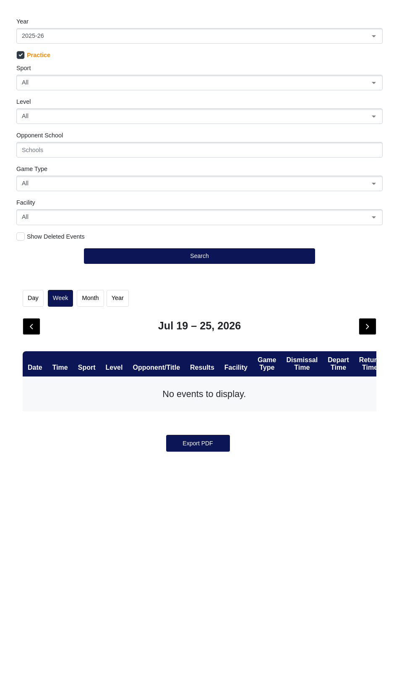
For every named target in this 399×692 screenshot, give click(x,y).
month (90, 298)
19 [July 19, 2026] (49, 504)
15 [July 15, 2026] (199, 456)
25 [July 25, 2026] (350, 504)
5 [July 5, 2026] (49, 408)
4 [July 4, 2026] (350, 361)
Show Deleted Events (50, 236)
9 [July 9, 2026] (249, 408)
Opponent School (39, 135)
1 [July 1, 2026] (199, 361)
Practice (33, 55)
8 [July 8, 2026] (199, 408)
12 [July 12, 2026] (49, 456)
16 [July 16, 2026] (249, 456)
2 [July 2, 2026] (249, 361)
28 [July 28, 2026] (149, 552)
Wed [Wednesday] (199, 347)
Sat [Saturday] (350, 347)
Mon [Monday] (99, 347)
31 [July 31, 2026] (300, 552)
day (33, 298)
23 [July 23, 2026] (249, 504)
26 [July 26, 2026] (49, 552)
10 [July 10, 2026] (300, 408)
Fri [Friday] (299, 347)
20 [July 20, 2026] (99, 504)
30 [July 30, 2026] (249, 552)
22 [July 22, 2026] (199, 504)
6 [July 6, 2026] (99, 408)
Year (22, 21)
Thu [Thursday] (250, 347)
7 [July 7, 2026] (149, 408)
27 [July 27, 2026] (99, 552)
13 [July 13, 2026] (99, 456)
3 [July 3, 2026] (300, 361)
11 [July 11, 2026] (350, 408)
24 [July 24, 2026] (300, 504)
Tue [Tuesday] (149, 347)
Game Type (31, 169)
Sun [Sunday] (49, 347)
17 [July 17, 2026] (300, 456)
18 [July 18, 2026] (350, 456)
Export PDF (198, 667)
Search (199, 256)
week (60, 298)
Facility (25, 202)
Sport (23, 68)
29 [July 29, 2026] (199, 552)
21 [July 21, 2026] (149, 504)
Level (23, 101)
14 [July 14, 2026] (149, 456)
